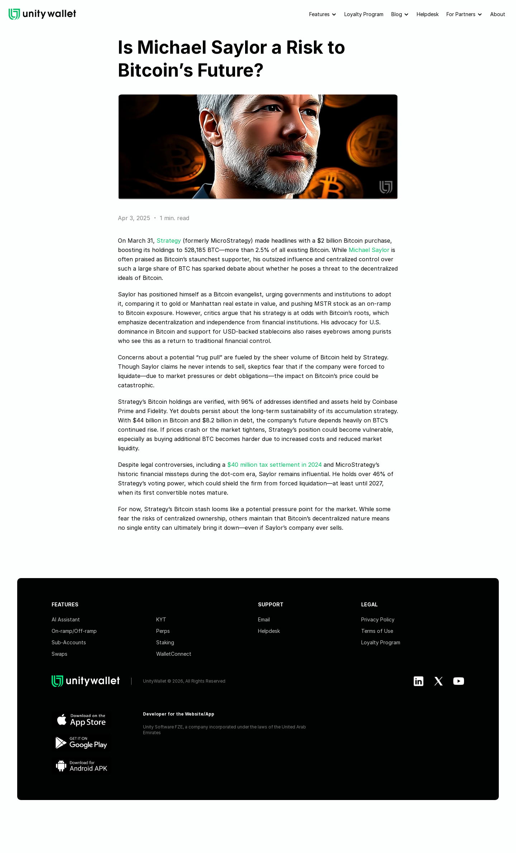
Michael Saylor (369, 249)
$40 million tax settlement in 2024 (274, 464)
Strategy (169, 240)
